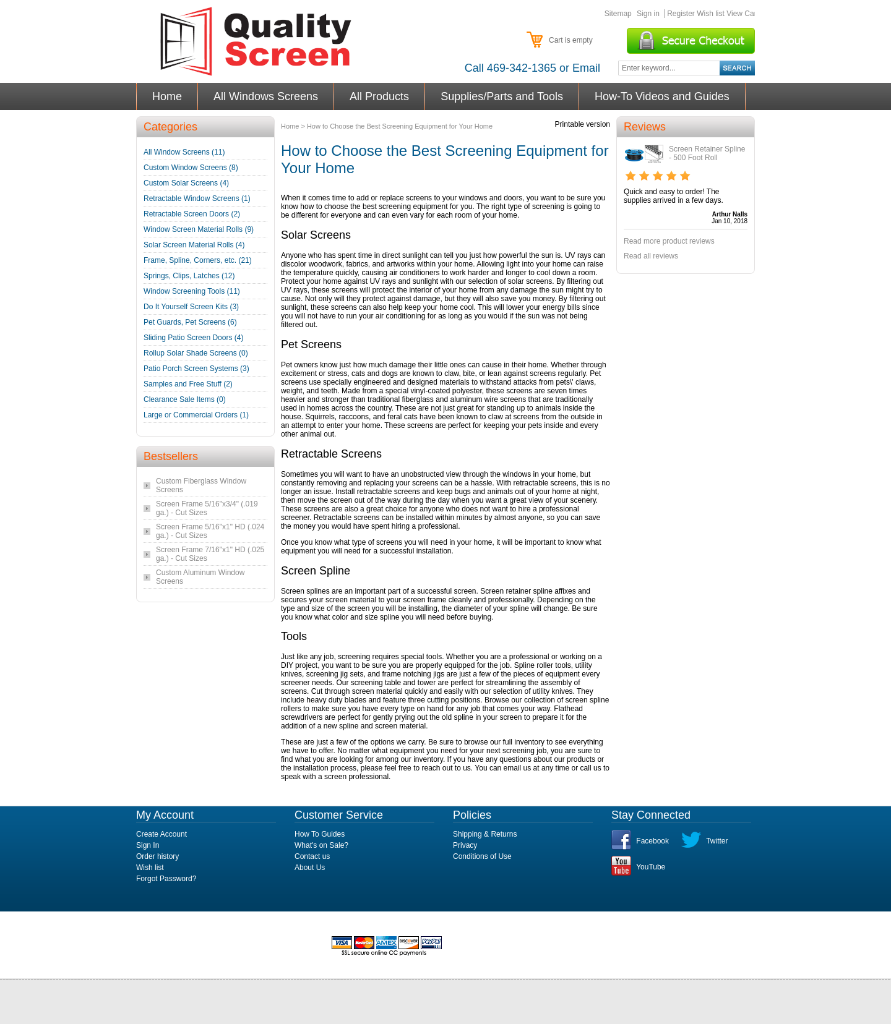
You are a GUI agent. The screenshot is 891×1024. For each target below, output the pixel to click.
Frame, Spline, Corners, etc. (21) (198, 260)
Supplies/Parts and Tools (502, 96)
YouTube (650, 867)
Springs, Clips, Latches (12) (189, 275)
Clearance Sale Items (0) (185, 399)
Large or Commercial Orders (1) (196, 415)
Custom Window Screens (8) (191, 167)
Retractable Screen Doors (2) (192, 214)
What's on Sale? (321, 845)
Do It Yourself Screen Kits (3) (191, 306)
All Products (380, 96)
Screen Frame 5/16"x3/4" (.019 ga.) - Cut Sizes (207, 508)
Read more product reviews (669, 241)
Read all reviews (651, 256)
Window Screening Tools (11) (192, 291)
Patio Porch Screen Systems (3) (196, 368)
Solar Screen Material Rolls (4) (194, 245)
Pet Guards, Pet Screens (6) (190, 322)
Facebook (652, 841)
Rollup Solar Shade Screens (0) (196, 353)
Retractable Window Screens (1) (197, 198)
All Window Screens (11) (184, 152)
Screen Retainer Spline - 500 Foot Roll (707, 153)
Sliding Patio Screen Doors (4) (193, 337)
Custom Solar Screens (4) (186, 183)
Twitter (717, 841)
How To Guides (320, 834)
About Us (310, 867)
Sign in (648, 13)
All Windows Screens (266, 96)
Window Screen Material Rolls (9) (199, 229)
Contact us (312, 856)
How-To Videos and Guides (662, 96)
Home (167, 96)
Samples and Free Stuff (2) (188, 384)
